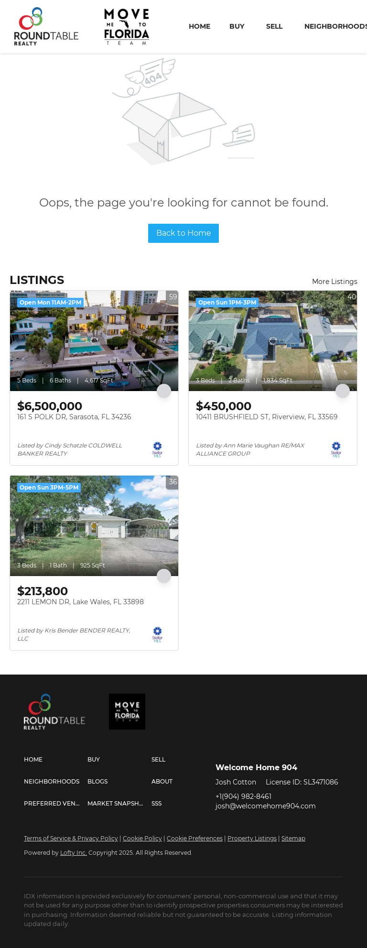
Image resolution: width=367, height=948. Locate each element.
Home (199, 26)
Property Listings (252, 838)
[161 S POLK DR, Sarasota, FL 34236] (94, 341)
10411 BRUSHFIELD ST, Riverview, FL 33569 (267, 417)
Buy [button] (236, 26)
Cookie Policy (142, 838)
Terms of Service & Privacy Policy (71, 838)
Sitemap (293, 838)
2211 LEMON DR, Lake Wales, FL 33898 (80, 602)
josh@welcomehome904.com (266, 806)
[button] (55, 759)
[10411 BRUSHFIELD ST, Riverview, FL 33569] (273, 341)
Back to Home (183, 233)
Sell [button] (274, 26)
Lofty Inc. (73, 852)
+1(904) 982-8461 (243, 796)
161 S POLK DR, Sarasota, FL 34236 (74, 417)
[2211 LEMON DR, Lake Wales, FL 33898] (94, 526)
